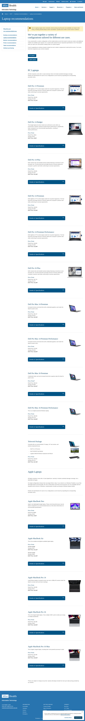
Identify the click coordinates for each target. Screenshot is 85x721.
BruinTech (66, 706)
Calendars (25, 708)
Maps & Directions (47, 708)
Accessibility (25, 706)
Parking (45, 710)
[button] (73, 1)
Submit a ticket (65, 1)
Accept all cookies (78, 718)
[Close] (82, 713)
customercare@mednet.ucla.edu (9, 708)
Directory (24, 712)
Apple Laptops (32, 59)
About (6, 14)
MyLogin (45, 1)
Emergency (25, 713)
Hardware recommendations (21, 14)
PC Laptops (32, 55)
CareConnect (51, 1)
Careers (24, 710)
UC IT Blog (66, 708)
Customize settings (68, 718)
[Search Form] (80, 1)
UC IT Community (68, 710)
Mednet (58, 1)
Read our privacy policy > (65, 715)
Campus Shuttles (47, 706)
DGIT (11, 14)
